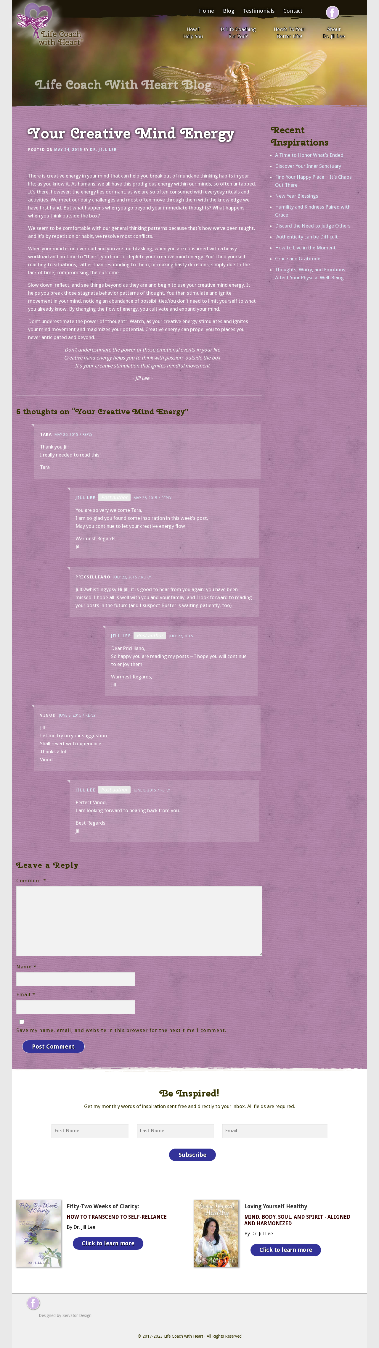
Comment (31, 880)
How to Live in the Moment (305, 248)
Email (26, 994)
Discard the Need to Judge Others (313, 226)
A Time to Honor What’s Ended (309, 155)
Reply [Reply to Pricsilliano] (146, 577)
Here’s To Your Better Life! (289, 32)
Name (26, 967)
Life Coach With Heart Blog (123, 84)
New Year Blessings (296, 196)
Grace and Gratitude (297, 259)
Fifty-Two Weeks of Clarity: (103, 1203)
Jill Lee (85, 497)
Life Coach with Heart (183, 1333)
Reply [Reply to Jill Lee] (167, 498)
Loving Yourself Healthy (275, 1203)
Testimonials (258, 11)
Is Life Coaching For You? (238, 32)
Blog (228, 11)
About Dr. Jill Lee (334, 32)
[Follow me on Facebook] (332, 12)
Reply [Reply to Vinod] (91, 715)
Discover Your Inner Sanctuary (308, 166)
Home (206, 11)
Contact (292, 11)
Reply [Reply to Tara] (88, 434)
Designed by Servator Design (65, 1312)
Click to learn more (109, 1239)
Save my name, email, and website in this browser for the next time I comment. (121, 1030)
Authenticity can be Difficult (306, 237)
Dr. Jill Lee (103, 150)
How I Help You (193, 32)
